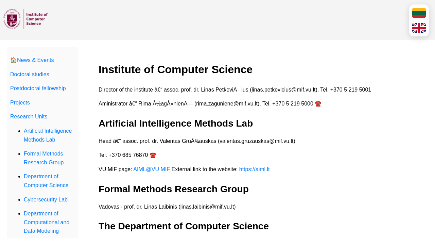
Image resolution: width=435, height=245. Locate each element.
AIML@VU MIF (151, 169)
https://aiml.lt (254, 169)
